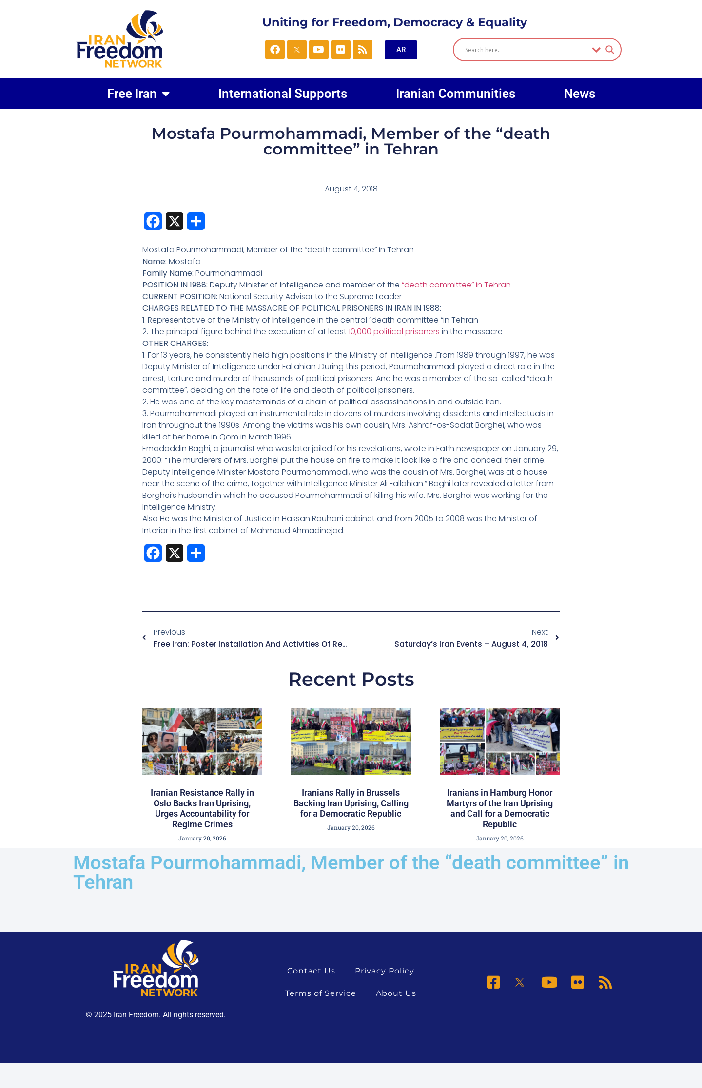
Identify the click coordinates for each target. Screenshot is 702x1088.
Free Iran (138, 93)
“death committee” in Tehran (456, 284)
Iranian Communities (455, 93)
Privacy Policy (384, 970)
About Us (396, 993)
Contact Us (311, 970)
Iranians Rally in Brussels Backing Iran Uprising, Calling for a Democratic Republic (351, 803)
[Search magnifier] (610, 50)
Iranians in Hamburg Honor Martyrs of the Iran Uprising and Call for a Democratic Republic (500, 808)
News (579, 93)
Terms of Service (320, 993)
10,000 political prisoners (394, 331)
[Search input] (525, 50)
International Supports (282, 93)
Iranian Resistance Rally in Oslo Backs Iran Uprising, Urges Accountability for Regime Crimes (202, 808)
